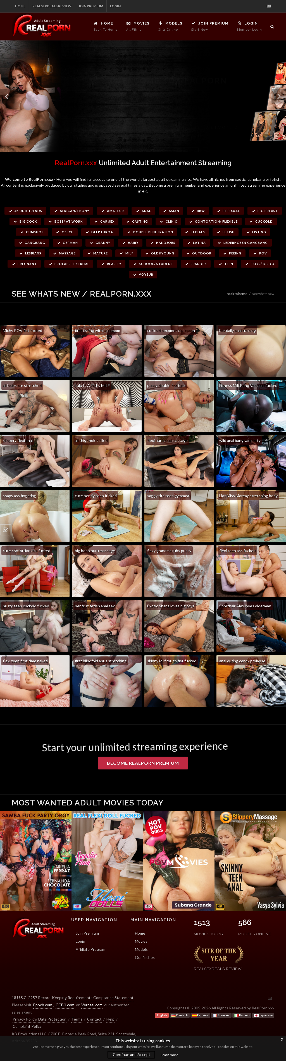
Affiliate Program (90, 949)
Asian (171, 211)
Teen (225, 264)
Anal (143, 211)
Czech (65, 232)
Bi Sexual (228, 211)
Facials (195, 232)
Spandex (196, 264)
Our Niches (145, 957)
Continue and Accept (131, 1054)
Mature (97, 253)
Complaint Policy (27, 1026)
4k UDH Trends (25, 211)
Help (110, 1019)
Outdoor (198, 253)
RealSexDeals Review (52, 6)
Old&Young (160, 253)
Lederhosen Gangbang (242, 242)
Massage (64, 253)
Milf (126, 253)
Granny (99, 242)
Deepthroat (100, 232)
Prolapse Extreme (68, 264)
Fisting (256, 232)
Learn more (169, 1055)
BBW (198, 211)
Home (20, 6)
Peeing (232, 253)
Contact (94, 1019)
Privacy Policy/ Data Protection (39, 1019)
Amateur (112, 211)
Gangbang (31, 242)
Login (115, 6)
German (67, 242)
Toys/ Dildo (260, 264)
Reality (111, 264)
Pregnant (24, 264)
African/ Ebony (71, 211)
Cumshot (32, 232)
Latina (196, 242)
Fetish (225, 232)
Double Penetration (150, 232)
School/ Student (153, 264)
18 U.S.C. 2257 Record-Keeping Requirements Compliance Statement (73, 997)
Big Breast (264, 211)
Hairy (130, 242)
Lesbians (30, 253)
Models (141, 949)
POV (260, 253)
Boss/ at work (65, 221)
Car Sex (104, 221)
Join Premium (90, 6)
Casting (137, 221)
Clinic (168, 221)
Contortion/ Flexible (213, 221)
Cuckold (261, 221)
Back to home (237, 294)
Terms (76, 1019)
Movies (141, 941)
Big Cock (25, 221)
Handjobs (162, 242)
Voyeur (143, 274)
